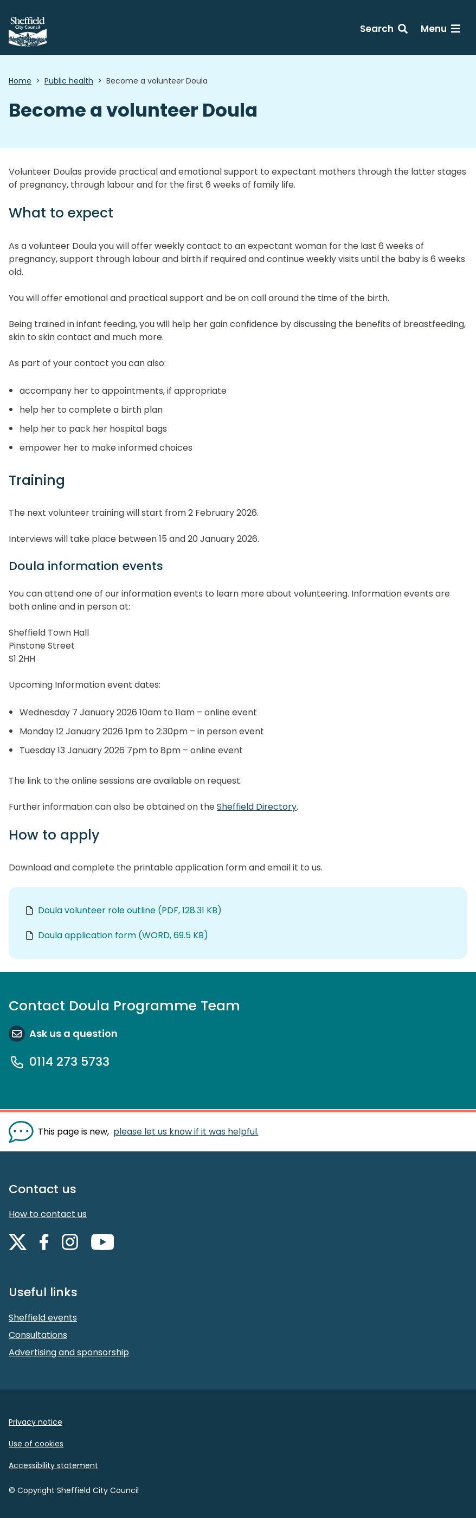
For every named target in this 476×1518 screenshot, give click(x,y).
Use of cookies (36, 1443)
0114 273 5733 (69, 1062)
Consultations (38, 1335)
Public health (68, 80)
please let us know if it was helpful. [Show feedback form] (186, 1131)
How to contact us (48, 1214)
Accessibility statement (53, 1465)
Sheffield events (43, 1317)
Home (20, 80)
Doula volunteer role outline (130, 910)
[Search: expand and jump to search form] (383, 30)
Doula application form (123, 935)
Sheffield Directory (257, 806)
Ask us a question (73, 1033)
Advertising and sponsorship (69, 1352)
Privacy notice (35, 1422)
